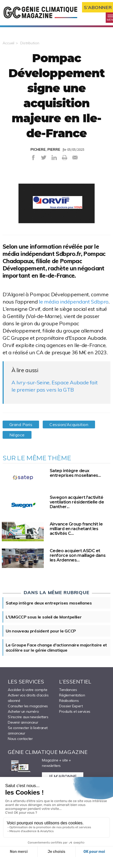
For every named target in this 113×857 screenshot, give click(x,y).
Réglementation (72, 695)
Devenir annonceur (23, 722)
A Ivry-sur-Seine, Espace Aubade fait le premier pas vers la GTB (54, 386)
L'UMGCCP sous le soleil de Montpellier (44, 617)
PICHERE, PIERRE (45, 149)
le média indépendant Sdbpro (74, 301)
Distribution (29, 43)
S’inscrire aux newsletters (28, 717)
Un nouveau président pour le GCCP (41, 630)
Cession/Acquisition (68, 424)
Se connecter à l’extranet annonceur (28, 730)
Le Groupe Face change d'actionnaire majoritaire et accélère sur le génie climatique (56, 647)
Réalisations (69, 700)
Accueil (8, 43)
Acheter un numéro (23, 711)
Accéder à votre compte (27, 689)
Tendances (68, 689)
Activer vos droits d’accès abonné (28, 698)
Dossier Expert (71, 706)
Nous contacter (20, 738)
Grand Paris (20, 424)
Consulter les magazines (28, 706)
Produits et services (74, 711)
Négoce (17, 434)
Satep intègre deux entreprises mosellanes (49, 603)
